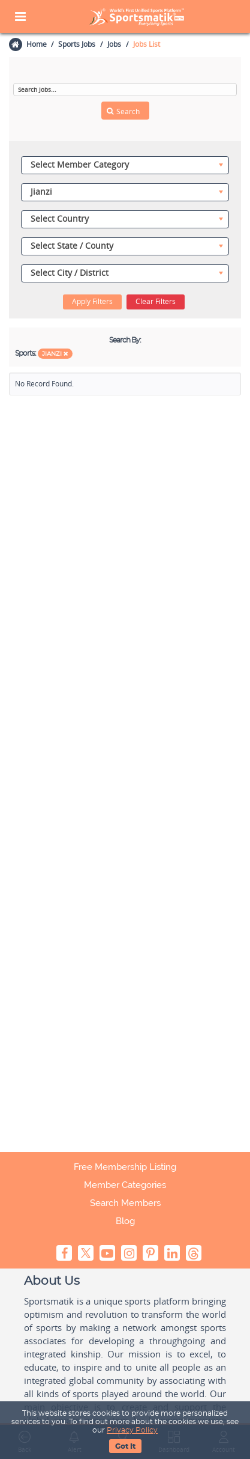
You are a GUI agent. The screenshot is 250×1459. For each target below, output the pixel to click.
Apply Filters (92, 301)
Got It (125, 1446)
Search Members (125, 1203)
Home (36, 44)
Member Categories (125, 1185)
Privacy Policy (132, 1430)
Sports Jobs (76, 44)
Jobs (114, 44)
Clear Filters (155, 301)
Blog (125, 1221)
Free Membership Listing (125, 1167)
